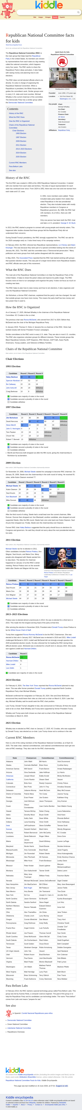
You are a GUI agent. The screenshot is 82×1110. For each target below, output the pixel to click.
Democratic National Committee (21, 103)
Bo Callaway (11, 384)
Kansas (9, 829)
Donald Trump (57, 627)
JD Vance (61, 117)
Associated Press (26, 258)
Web (34, 17)
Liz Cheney (63, 245)
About (23, 1105)
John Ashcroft (11, 388)
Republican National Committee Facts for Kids (23, 1080)
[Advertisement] (41, 25)
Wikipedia (32, 1103)
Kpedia (55, 17)
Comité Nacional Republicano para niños (37, 1013)
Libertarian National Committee (19, 1028)
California (9, 779)
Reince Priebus (48, 572)
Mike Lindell (71, 637)
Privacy (29, 1105)
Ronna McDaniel (30, 320)
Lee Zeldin (10, 668)
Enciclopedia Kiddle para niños (55, 1105)
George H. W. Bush (68, 223)
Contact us (38, 1105)
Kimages (48, 17)
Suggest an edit (62, 1086)
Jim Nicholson (12, 418)
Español (62, 17)
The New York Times (30, 686)
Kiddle (8, 1105)
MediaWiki (62, 1103)
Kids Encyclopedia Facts (14, 45)
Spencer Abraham (13, 381)
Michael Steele (30, 472)
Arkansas (9, 776)
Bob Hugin (28, 888)
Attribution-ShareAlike (27, 1077)
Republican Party (64, 130)
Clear (74, 12)
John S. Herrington (13, 429)
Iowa (8, 825)
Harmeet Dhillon (30, 649)
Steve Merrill (11, 425)
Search (78, 12)
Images (41, 17)
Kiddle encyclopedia (25, 1074)
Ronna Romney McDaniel (33, 635)
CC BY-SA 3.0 (28, 1100)
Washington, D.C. (66, 99)
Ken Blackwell (11, 497)
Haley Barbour (12, 377)
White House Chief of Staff (21, 630)
